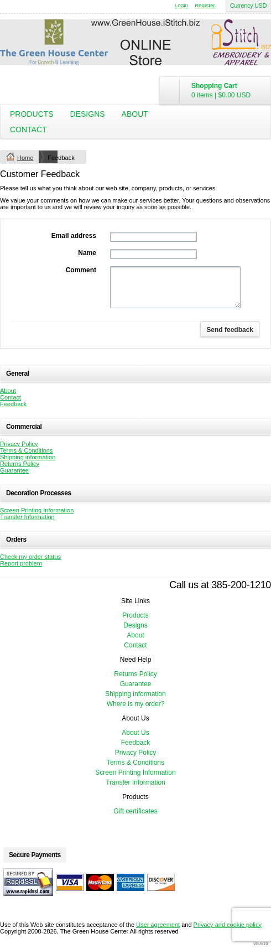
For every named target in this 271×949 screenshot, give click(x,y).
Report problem (21, 563)
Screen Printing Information (37, 510)
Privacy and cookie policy (228, 924)
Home (25, 157)
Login (181, 5)
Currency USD (248, 5)
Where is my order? (136, 704)
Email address (73, 236)
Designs (87, 114)
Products (32, 114)
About (135, 114)
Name (87, 253)
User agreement (158, 924)
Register (205, 5)
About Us (135, 733)
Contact (28, 129)
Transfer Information (27, 517)
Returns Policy (19, 463)
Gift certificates (135, 811)
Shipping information (27, 457)
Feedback (13, 404)
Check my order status (30, 556)
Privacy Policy (19, 443)
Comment (81, 270)
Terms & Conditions (26, 450)
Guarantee (14, 470)
